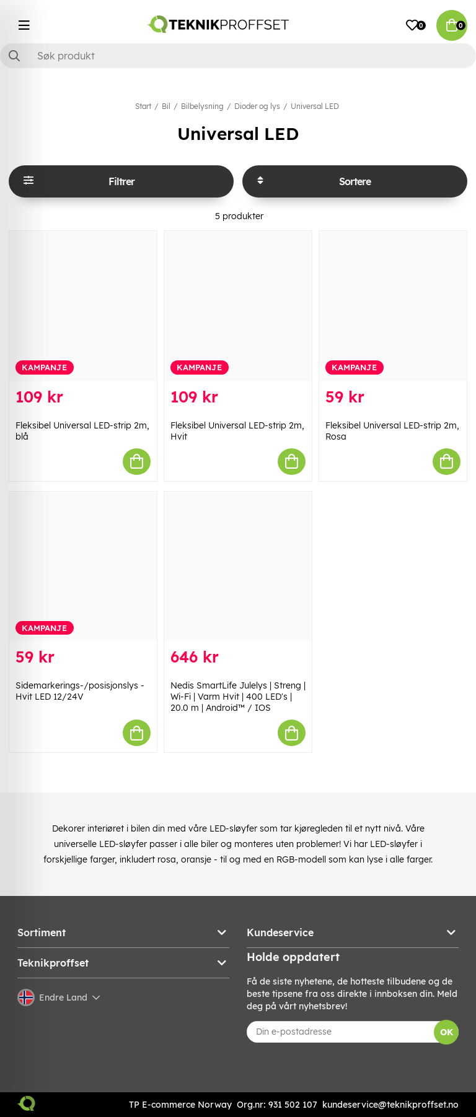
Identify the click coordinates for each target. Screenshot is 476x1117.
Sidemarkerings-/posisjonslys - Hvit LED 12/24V (79, 691)
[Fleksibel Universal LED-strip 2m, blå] (83, 306)
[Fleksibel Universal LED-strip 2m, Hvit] (238, 306)
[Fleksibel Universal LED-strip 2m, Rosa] (393, 306)
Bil (166, 106)
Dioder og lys (257, 106)
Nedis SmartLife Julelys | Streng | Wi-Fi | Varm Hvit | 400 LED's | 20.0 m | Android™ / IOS (238, 696)
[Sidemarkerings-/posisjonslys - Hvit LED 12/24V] (83, 566)
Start (143, 106)
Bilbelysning (202, 106)
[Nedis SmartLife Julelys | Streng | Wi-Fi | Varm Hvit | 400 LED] (238, 566)
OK (446, 1032)
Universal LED (315, 106)
